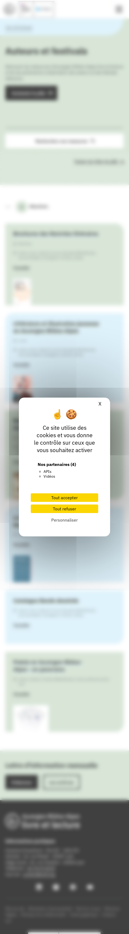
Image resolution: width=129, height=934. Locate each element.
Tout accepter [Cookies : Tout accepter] (64, 497)
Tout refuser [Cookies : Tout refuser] (64, 508)
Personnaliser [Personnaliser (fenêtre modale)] (64, 520)
